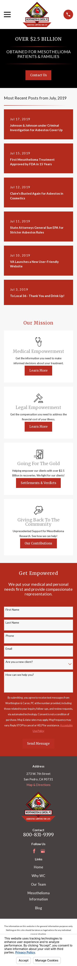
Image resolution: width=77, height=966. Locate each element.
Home (38, 867)
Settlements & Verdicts (38, 483)
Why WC (38, 876)
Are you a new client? (19, 661)
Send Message (38, 743)
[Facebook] (34, 851)
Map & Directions (38, 785)
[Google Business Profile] (43, 851)
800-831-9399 (38, 835)
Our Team (38, 884)
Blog (38, 908)
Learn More (38, 370)
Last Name (12, 622)
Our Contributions (38, 543)
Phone (10, 635)
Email (9, 648)
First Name (12, 609)
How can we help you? (20, 674)
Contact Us (38, 75)
